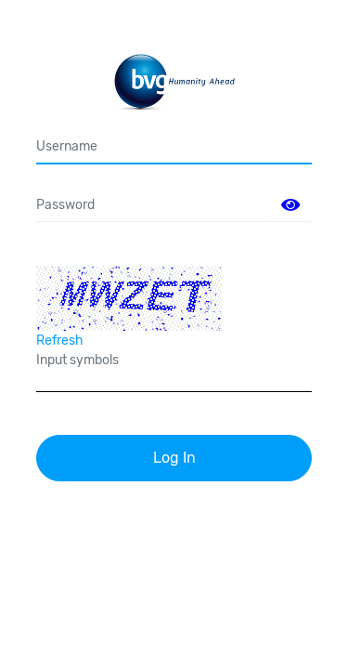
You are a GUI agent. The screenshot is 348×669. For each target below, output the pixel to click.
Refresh (60, 340)
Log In (174, 457)
